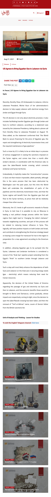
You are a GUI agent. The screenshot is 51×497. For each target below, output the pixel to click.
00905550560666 (17, 6)
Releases (25, 20)
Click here (35, 322)
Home (19, 20)
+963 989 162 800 (34, 6)
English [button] (41, 13)
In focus (31, 20)
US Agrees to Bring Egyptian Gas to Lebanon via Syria (25, 69)
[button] (38, 13)
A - (16, 85)
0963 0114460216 (25, 6)
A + (13, 85)
